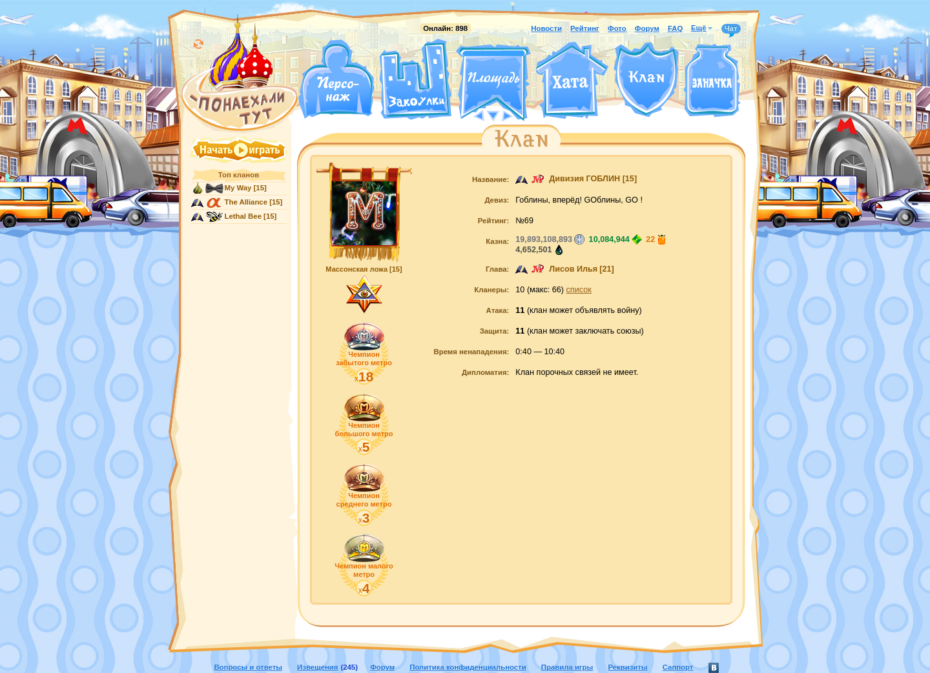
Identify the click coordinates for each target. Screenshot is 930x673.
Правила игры (567, 667)
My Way (238, 188)
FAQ (675, 28)
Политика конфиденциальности (467, 667)
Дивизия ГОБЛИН (584, 178)
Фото (617, 28)
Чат (731, 29)
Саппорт (678, 667)
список (579, 289)
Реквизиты (627, 667)
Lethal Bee (243, 216)
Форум (647, 28)
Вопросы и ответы (248, 667)
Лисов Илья (573, 269)
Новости (546, 28)
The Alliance (246, 202)
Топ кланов (238, 175)
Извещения (317, 667)
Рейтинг (584, 28)
